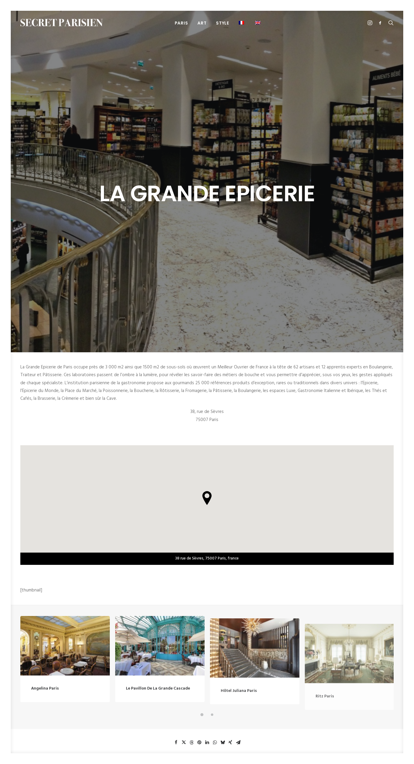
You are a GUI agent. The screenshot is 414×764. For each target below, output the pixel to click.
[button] (242, 22)
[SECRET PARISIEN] (61, 22)
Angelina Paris (45, 490)
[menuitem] (181, 23)
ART (201, 23)
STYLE (222, 23)
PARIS (181, 23)
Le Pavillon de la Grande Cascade (158, 503)
